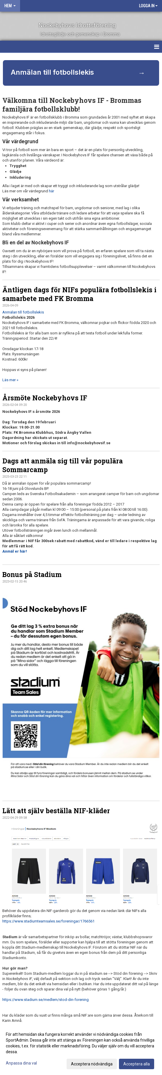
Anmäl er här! (14, 551)
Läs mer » (10, 380)
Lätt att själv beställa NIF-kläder (56, 810)
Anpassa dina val (21, 1063)
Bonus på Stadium (32, 574)
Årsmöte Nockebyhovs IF (44, 397)
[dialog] (81, 1049)
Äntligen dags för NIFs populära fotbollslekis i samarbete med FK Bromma (79, 294)
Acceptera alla (136, 1064)
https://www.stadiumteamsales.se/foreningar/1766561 (48, 921)
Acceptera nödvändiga (92, 1064)
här (51, 191)
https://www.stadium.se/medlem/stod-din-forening (45, 999)
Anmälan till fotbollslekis (23, 312)
